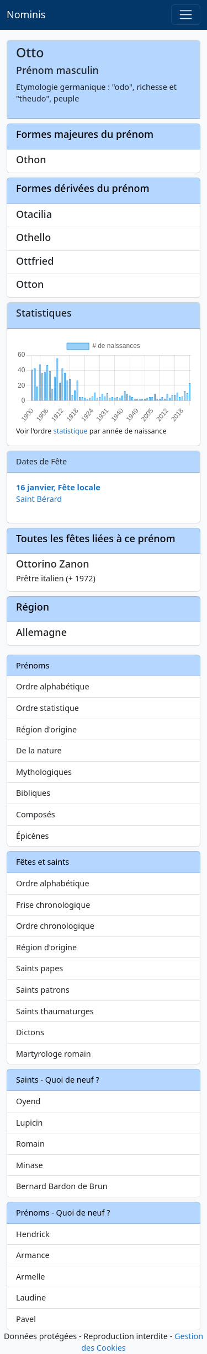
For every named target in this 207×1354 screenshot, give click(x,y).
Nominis (26, 14)
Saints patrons (43, 989)
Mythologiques (44, 772)
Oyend (28, 1101)
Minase (29, 1165)
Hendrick (33, 1234)
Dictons (30, 1032)
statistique (71, 431)
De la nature (39, 750)
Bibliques (33, 793)
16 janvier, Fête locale (58, 487)
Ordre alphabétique (52, 686)
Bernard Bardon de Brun (62, 1186)
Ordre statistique (47, 708)
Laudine (31, 1297)
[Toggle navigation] (185, 14)
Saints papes (39, 968)
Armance (33, 1255)
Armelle (30, 1276)
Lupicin (29, 1122)
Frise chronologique (53, 905)
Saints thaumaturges (55, 1011)
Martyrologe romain (53, 1053)
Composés (35, 814)
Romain (30, 1143)
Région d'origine (46, 729)
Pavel (26, 1319)
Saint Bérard (39, 499)
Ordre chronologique (55, 925)
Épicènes (32, 836)
